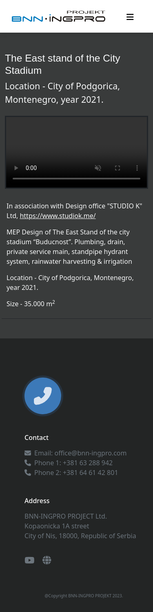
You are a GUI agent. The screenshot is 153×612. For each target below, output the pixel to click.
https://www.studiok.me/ (57, 215)
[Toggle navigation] (130, 16)
